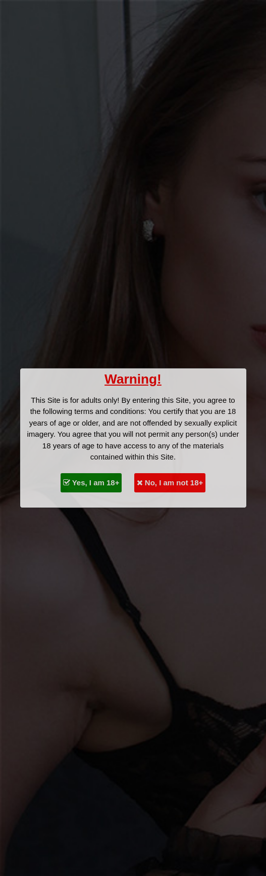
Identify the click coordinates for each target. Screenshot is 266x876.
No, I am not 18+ (170, 482)
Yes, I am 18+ (91, 482)
